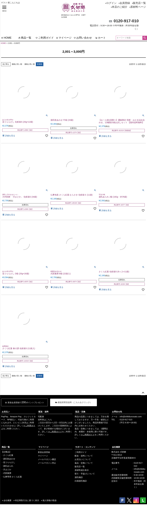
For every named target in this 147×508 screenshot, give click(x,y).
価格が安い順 (17, 64)
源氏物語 (79, 477)
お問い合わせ (83, 37)
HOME (6, 37)
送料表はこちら (45, 419)
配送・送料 (43, 412)
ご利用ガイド (45, 37)
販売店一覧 (139, 3)
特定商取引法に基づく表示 (27, 500)
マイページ (63, 37)
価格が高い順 (29, 64)
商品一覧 (24, 37)
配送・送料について (84, 456)
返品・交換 (80, 412)
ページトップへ (143, 393)
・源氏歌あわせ (8, 459)
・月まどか (6, 469)
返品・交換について (84, 463)
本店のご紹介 (119, 6)
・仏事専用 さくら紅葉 (11, 477)
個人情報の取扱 (49, 500)
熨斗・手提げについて (85, 474)
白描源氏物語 (81, 481)
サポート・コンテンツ (85, 447)
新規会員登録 (44, 452)
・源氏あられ (7, 466)
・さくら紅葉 (7, 455)
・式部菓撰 (6, 473)
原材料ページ (138, 6)
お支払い (6, 412)
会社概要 (116, 447)
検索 (144, 38)
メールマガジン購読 (47, 459)
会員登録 (125, 3)
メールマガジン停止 (47, 463)
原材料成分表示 (82, 470)
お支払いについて (83, 459)
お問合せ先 (117, 412)
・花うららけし (8, 462)
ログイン (111, 3)
